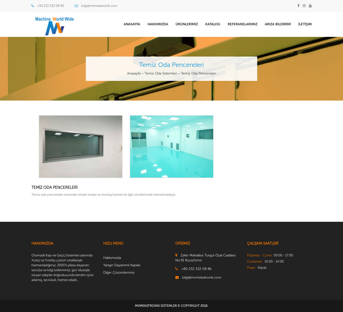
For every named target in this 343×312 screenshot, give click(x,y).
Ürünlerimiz (187, 24)
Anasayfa (132, 24)
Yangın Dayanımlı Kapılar (121, 265)
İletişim (305, 24)
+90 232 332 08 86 (50, 6)
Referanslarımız (242, 24)
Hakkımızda (158, 24)
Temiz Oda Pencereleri (198, 73)
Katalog (212, 24)
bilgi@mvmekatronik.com (99, 6)
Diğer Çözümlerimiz (118, 272)
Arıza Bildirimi (278, 24)
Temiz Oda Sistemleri (161, 73)
